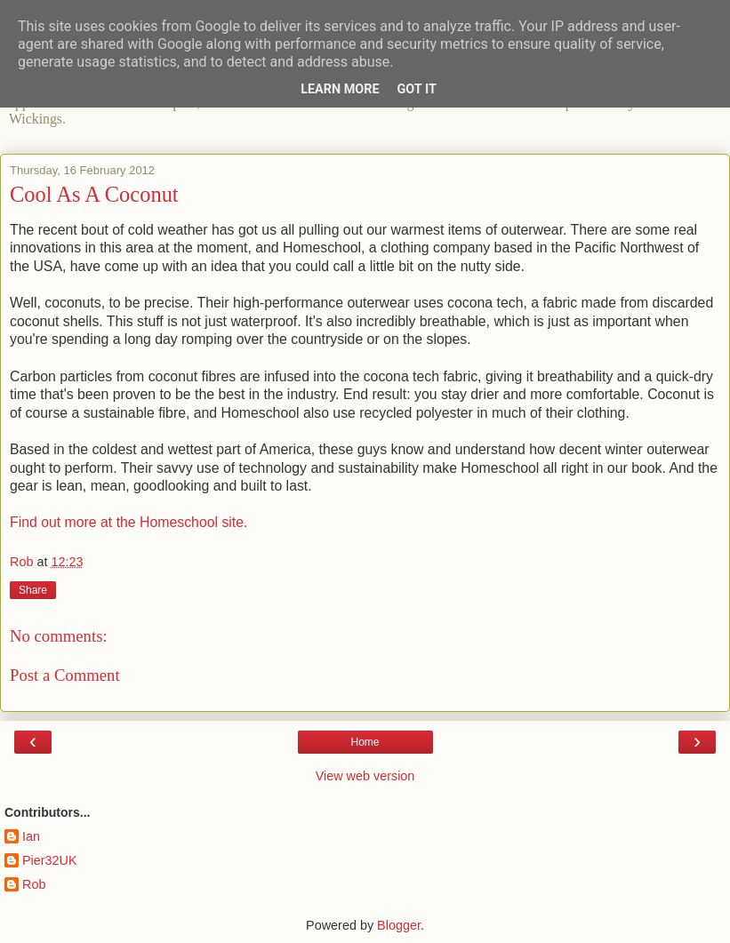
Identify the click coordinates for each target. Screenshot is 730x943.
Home (364, 742)
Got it (417, 89)
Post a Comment (65, 675)
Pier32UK (49, 860)
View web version (365, 776)
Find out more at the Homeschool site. (128, 522)
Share (33, 590)
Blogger (399, 925)
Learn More (340, 89)
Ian (31, 836)
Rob (33, 884)
